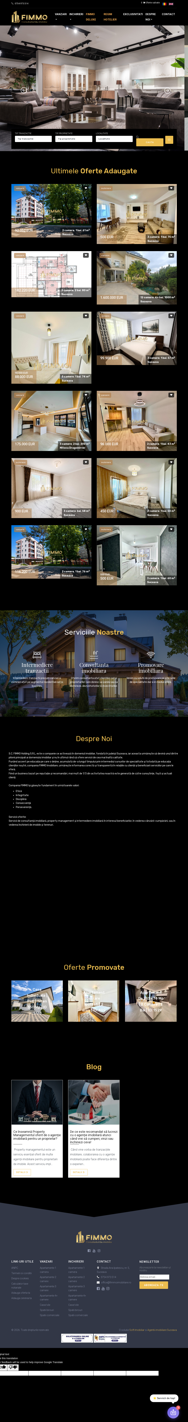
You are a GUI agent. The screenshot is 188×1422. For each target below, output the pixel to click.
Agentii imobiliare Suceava (162, 1330)
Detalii (22, 1172)
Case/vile (45, 1304)
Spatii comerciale (49, 1315)
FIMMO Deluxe (91, 17)
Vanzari (61, 14)
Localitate (102, 133)
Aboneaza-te (153, 1285)
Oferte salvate (150, 2)
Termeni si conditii (21, 1273)
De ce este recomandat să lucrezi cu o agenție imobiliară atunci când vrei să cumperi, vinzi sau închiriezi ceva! (94, 1137)
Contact (168, 14)
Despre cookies (20, 1278)
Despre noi (150, 17)
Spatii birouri (47, 1310)
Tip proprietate (64, 133)
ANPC (14, 1267)
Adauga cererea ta (21, 1298)
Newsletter (149, 1261)
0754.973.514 (21, 3)
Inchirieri (76, 14)
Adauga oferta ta (20, 1292)
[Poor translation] (13, 1367)
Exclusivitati (133, 14)
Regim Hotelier (110, 17)
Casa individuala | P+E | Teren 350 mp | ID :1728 (37, 1001)
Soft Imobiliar (136, 1330)
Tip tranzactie (23, 133)
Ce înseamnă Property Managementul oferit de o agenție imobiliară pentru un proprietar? (37, 1135)
